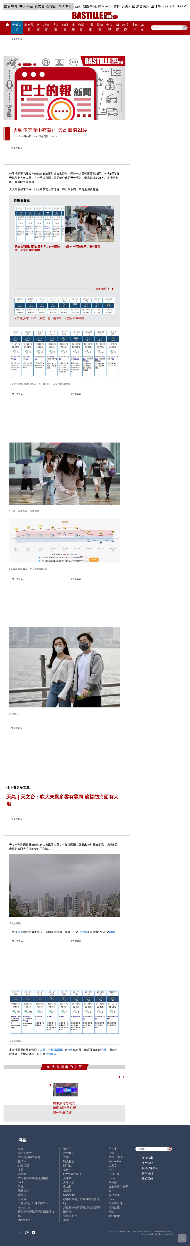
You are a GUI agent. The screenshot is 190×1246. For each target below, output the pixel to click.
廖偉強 (67, 1190)
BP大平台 (26, 6)
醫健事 (100, 27)
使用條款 (147, 1162)
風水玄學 (114, 1173)
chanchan (24, 1219)
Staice (112, 1199)
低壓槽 (83, 932)
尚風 (21, 1186)
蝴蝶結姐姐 (70, 1215)
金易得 (67, 1186)
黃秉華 (67, 1178)
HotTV (181, 6)
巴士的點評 (25, 1152)
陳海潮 (67, 1211)
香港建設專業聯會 (29, 1157)
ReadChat (24, 1207)
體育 (116, 6)
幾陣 (53, 1049)
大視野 (109, 27)
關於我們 (147, 1178)
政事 (38, 27)
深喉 (66, 1148)
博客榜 (135, 27)
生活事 (156, 6)
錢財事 (65, 27)
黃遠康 (113, 1182)
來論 (111, 1211)
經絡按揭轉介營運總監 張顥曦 (81, 1207)
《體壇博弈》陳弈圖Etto (33, 1203)
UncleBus (69, 1194)
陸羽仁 (67, 1165)
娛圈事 (88, 6)
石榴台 (51, 6)
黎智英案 (29, 27)
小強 (111, 1169)
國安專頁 (10, 6)
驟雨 (112, 932)
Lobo (112, 1178)
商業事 (81, 27)
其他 (142, 27)
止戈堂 (113, 1165)
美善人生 (128, 6)
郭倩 (66, 1157)
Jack (21, 1182)
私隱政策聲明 (150, 1168)
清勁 (70, 1049)
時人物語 (68, 1161)
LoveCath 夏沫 (72, 1173)
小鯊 (21, 1169)
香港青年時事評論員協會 (33, 1178)
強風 (20, 932)
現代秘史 (68, 1152)
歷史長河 (143, 6)
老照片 (22, 1199)
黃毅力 (67, 1169)
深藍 (111, 1152)
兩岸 (117, 27)
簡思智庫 (114, 1194)
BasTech (168, 6)
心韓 (97, 6)
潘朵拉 (22, 1194)
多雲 (42, 1049)
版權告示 (147, 1157)
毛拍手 (113, 1148)
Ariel (21, 1148)
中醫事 (90, 27)
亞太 (78, 6)
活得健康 (114, 1207)
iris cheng (114, 1215)
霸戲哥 (22, 1173)
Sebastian (115, 1161)
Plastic (107, 6)
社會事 (46, 27)
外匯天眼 (23, 1165)
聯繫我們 (147, 1173)
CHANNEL (65, 6)
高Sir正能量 (116, 1157)
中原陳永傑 (115, 1203)
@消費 (125, 27)
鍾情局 (22, 1161)
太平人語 (68, 1182)
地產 (73, 27)
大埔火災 (17, 27)
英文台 (40, 6)
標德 (66, 1219)
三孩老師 (23, 1190)
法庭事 (56, 27)
